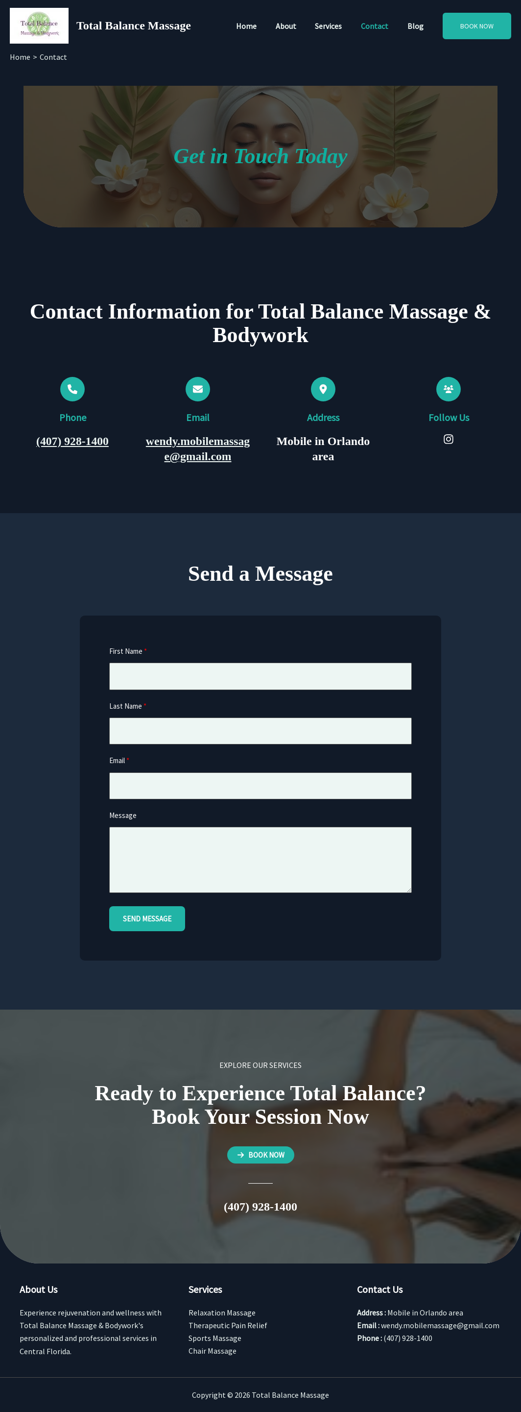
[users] (448, 389)
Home (261, 26)
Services (336, 26)
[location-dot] (323, 389)
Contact (379, 26)
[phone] (72, 389)
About (297, 26)
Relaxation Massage (222, 1312)
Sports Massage (215, 1338)
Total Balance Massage (133, 25)
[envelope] (198, 389)
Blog (417, 26)
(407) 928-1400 (72, 441)
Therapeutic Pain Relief (228, 1325)
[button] (477, 26)
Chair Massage (213, 1351)
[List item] (448, 439)
